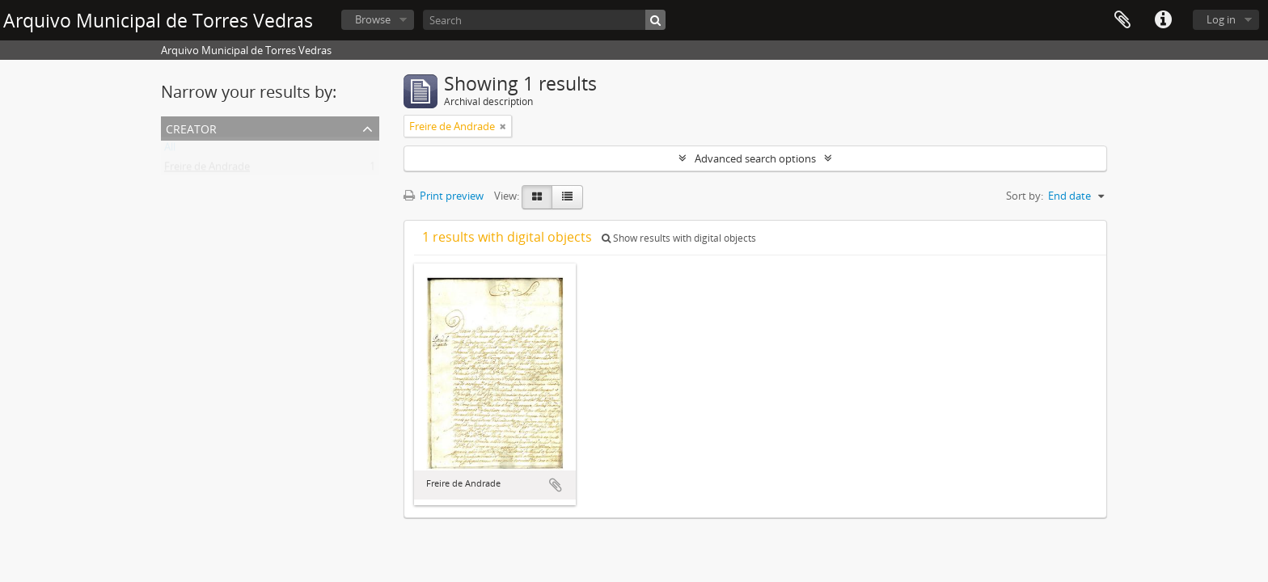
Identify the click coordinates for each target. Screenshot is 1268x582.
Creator (191, 127)
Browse (373, 19)
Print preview (444, 195)
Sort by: (1024, 195)
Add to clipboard (555, 485)
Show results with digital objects (679, 238)
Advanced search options (755, 158)
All (169, 150)
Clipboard (1122, 20)
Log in (1221, 19)
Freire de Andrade (207, 169)
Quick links (1163, 20)
